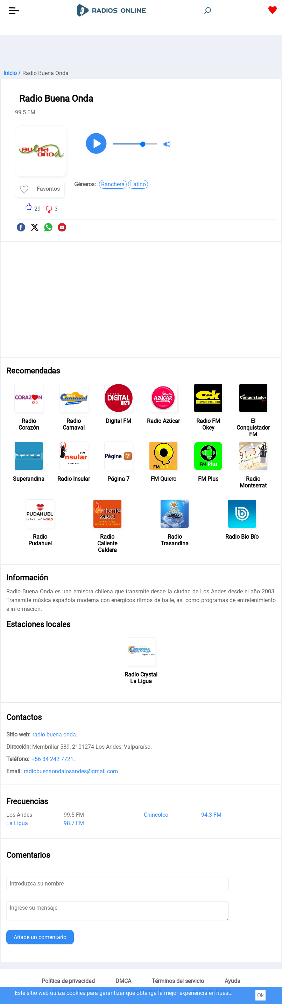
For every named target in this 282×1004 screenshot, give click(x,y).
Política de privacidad (68, 981)
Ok (260, 995)
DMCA (123, 981)
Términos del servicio (178, 981)
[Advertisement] (141, 52)
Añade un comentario (40, 937)
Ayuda (232, 981)
